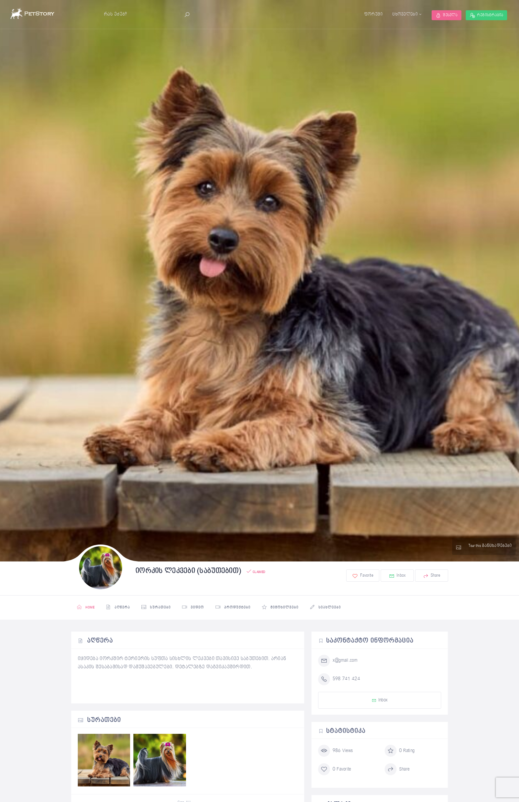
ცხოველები (399, 14)
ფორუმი (367, 14)
